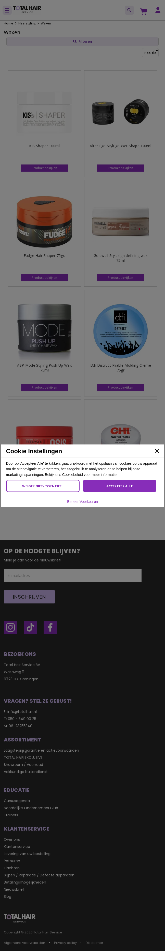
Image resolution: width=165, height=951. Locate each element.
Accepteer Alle (119, 486)
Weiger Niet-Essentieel (42, 486)
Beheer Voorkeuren (82, 501)
